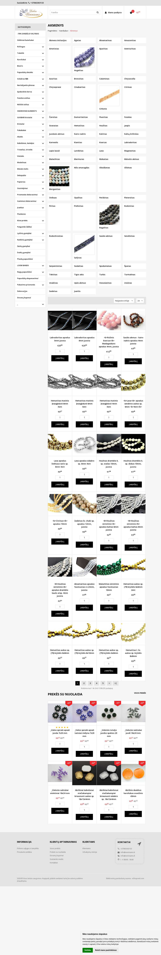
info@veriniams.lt (126, 852)
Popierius (21, 182)
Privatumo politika (24, 852)
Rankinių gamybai (25, 239)
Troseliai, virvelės (24, 149)
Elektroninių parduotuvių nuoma (118, 878)
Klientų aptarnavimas (63, 841)
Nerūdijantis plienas (26, 85)
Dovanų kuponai (24, 297)
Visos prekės (140, 693)
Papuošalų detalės (25, 72)
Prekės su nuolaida (58, 852)
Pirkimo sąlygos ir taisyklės (28, 848)
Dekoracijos (22, 291)
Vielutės (20, 156)
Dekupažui (21, 175)
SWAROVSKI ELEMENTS (27, 111)
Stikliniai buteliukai (25, 40)
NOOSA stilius (23, 104)
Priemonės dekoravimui (27, 194)
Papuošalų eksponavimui (27, 278)
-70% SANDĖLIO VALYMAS (28, 33)
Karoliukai (21, 59)
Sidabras (22, 79)
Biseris (20, 66)
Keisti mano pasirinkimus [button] (106, 950)
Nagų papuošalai (24, 272)
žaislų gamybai (23, 246)
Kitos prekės (22, 220)
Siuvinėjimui (22, 188)
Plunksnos (21, 214)
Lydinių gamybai (24, 233)
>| (116, 683)
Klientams (89, 841)
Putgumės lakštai (24, 227)
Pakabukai (21, 130)
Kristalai (20, 124)
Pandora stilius (23, 98)
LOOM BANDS (23, 265)
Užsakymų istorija (90, 852)
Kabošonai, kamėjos (25, 143)
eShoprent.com (138, 878)
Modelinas (21, 162)
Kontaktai (54, 862)
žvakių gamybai (24, 252)
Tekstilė (20, 53)
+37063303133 (36, 2)
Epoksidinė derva (24, 91)
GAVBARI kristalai (24, 117)
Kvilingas (21, 46)
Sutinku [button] (87, 950)
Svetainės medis (56, 859)
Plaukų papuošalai (25, 259)
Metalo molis (22, 169)
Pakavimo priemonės (26, 284)
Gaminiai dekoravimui (26, 201)
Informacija (24, 841)
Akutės (20, 136)
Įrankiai (20, 207)
